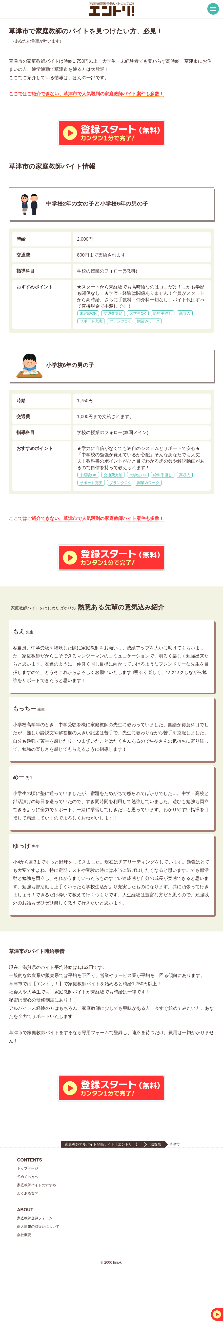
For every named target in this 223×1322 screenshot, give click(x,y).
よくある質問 (27, 1229)
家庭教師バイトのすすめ (36, 1221)
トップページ (27, 1204)
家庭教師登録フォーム (34, 1254)
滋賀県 (155, 1180)
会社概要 (24, 1271)
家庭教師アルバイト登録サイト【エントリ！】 (102, 1180)
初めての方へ (27, 1213)
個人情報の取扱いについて (38, 1263)
